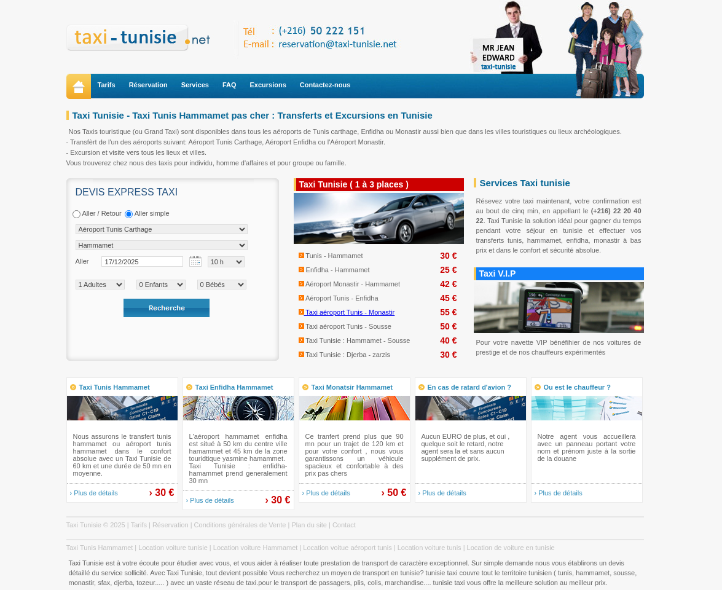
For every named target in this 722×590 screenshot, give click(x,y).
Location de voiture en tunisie (511, 547)
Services (195, 84)
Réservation (148, 84)
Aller (82, 261)
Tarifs (107, 84)
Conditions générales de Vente (240, 525)
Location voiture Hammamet (255, 547)
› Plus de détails (94, 493)
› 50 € (394, 492)
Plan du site (308, 525)
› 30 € (162, 492)
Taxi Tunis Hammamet (99, 547)
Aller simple (147, 214)
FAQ (229, 84)
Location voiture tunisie (173, 547)
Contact (344, 525)
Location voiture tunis (429, 547)
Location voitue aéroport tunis (347, 547)
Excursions (268, 84)
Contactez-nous (325, 84)
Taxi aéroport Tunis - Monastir (347, 312)
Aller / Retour (97, 214)
